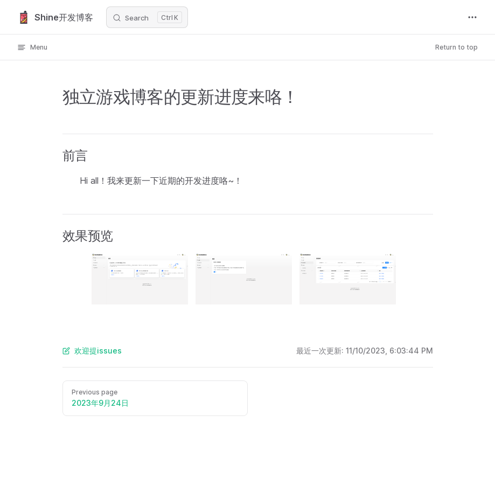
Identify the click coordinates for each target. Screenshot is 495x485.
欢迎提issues (92, 350)
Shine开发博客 (55, 17)
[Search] (147, 17)
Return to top (456, 47)
